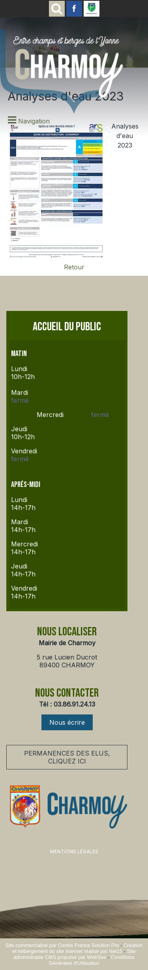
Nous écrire (67, 722)
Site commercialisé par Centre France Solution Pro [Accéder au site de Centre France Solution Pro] (62, 945)
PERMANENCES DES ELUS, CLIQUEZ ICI (67, 757)
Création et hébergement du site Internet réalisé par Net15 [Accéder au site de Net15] (77, 948)
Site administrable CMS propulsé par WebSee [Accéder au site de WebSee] (74, 954)
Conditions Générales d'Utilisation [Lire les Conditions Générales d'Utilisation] (92, 960)
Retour (74, 267)
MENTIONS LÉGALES (74, 851)
